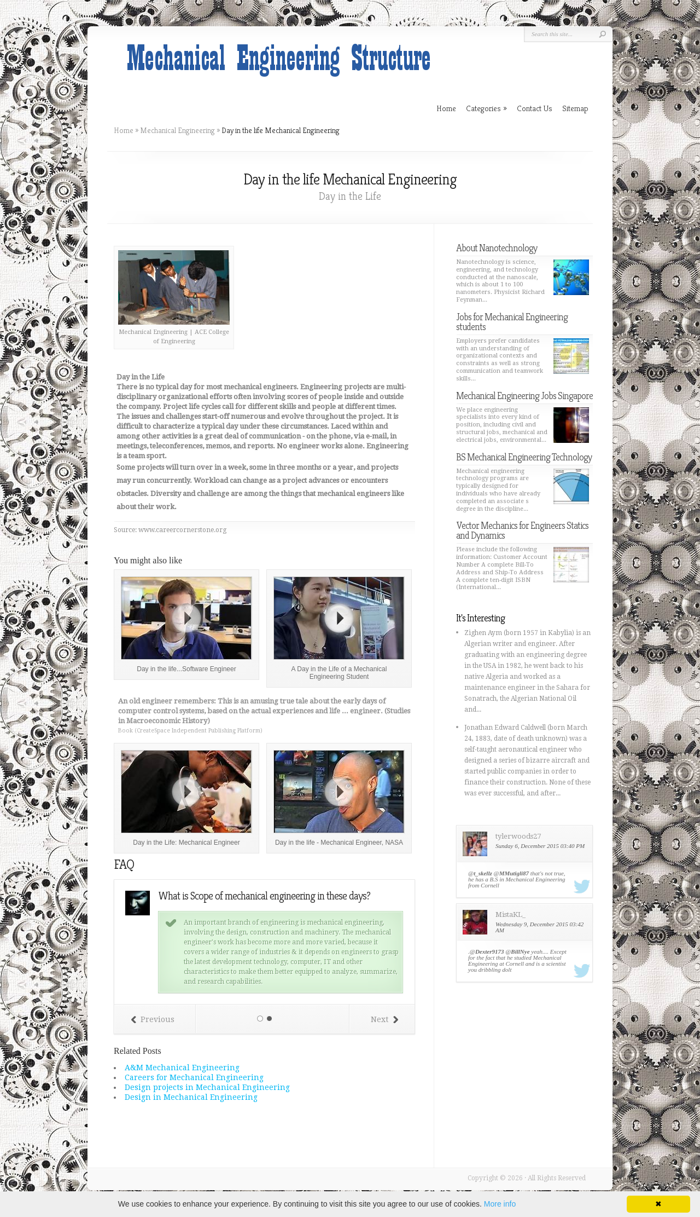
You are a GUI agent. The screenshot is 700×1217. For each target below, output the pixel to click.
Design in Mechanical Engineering (191, 1097)
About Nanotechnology (496, 247)
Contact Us (534, 108)
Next (384, 1019)
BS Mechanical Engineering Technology (524, 457)
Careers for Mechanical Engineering (194, 1077)
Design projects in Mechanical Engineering (207, 1087)
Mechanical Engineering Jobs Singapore (524, 395)
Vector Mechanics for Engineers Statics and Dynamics (522, 530)
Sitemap (575, 108)
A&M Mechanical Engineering (182, 1067)
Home (123, 130)
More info (500, 1203)
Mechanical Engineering (177, 130)
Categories (486, 108)
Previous (152, 1019)
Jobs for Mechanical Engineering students (512, 321)
